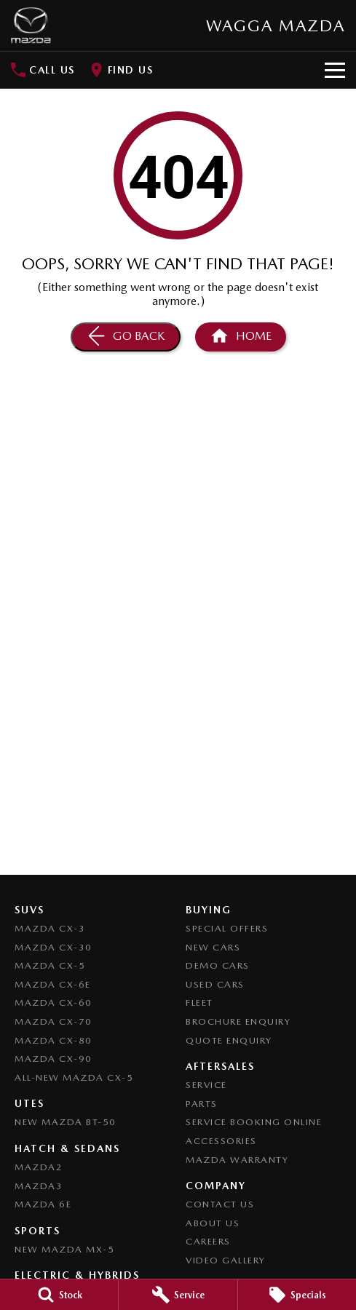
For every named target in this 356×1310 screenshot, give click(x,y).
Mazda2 (39, 1167)
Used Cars (215, 984)
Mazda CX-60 (53, 1002)
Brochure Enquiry (238, 1021)
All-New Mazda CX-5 (74, 1077)
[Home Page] (31, 25)
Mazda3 (39, 1185)
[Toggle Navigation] (335, 70)
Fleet (199, 1002)
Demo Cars (218, 965)
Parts (202, 1103)
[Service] (178, 1294)
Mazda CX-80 (53, 1040)
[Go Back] (126, 337)
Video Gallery (226, 1260)
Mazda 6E (43, 1204)
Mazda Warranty (237, 1159)
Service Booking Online (254, 1121)
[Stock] (59, 1294)
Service (206, 1084)
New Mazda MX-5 (64, 1249)
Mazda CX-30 (53, 947)
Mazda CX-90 (53, 1058)
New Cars (213, 947)
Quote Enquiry (229, 1040)
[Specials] (297, 1294)
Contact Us (220, 1204)
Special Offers (227, 928)
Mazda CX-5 (50, 965)
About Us (213, 1223)
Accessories (221, 1140)
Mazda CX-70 (53, 1021)
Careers (208, 1241)
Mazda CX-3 (50, 928)
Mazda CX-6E (53, 984)
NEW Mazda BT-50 (65, 1121)
